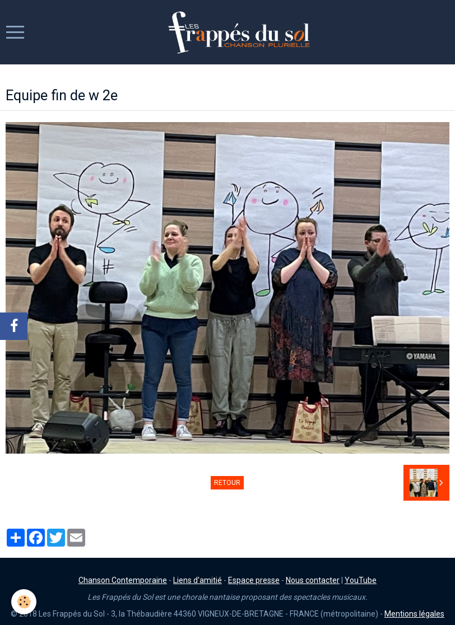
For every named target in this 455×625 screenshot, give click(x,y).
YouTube (361, 580)
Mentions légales (414, 613)
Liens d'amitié (197, 580)
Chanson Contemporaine (122, 580)
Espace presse (254, 580)
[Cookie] (23, 601)
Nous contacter (313, 580)
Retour (227, 483)
